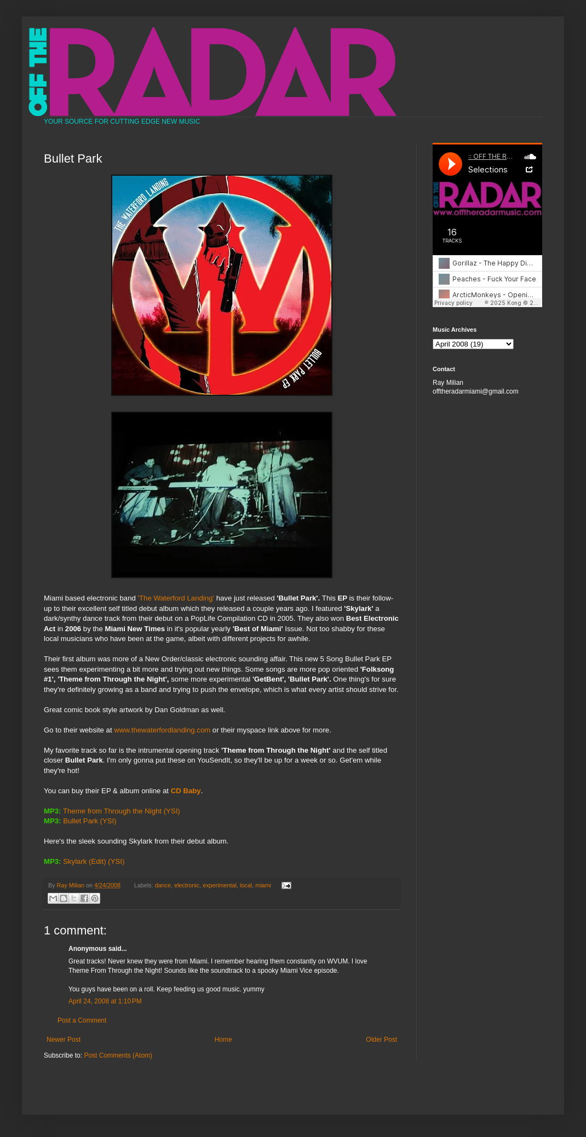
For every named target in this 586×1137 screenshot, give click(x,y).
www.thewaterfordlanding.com (162, 730)
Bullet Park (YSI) (89, 821)
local (246, 885)
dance (163, 885)
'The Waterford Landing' (176, 598)
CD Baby (186, 791)
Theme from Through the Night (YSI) (121, 811)
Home (223, 1039)
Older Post (381, 1039)
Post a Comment (82, 1020)
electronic (186, 885)
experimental (220, 885)
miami (263, 885)
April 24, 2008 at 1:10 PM (105, 1001)
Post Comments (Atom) (118, 1055)
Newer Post (64, 1039)
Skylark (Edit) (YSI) (93, 861)
